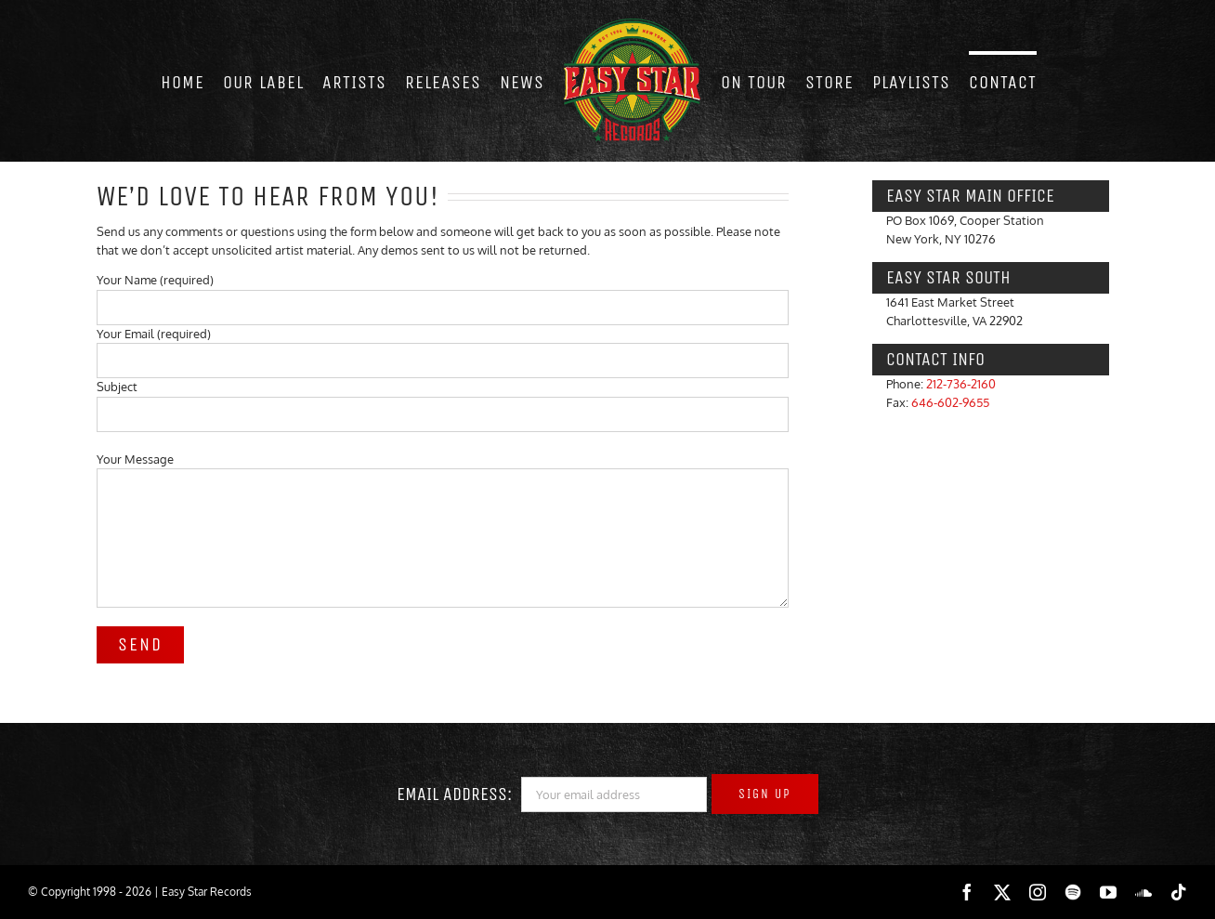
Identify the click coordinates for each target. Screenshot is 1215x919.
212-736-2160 (961, 383)
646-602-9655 (950, 402)
